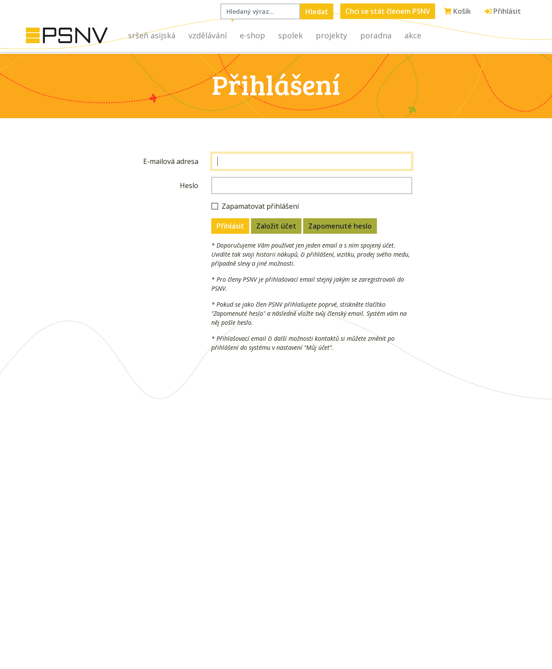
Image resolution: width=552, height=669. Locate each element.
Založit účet (276, 226)
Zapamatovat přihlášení (260, 206)
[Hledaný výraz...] (260, 11)
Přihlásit (503, 11)
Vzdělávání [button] (207, 35)
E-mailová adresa (170, 161)
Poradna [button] (376, 35)
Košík (457, 11)
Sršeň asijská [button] (152, 35)
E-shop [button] (252, 35)
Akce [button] (413, 35)
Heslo (189, 185)
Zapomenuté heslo (340, 226)
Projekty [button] (331, 35)
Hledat (316, 11)
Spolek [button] (290, 35)
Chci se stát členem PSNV (387, 11)
